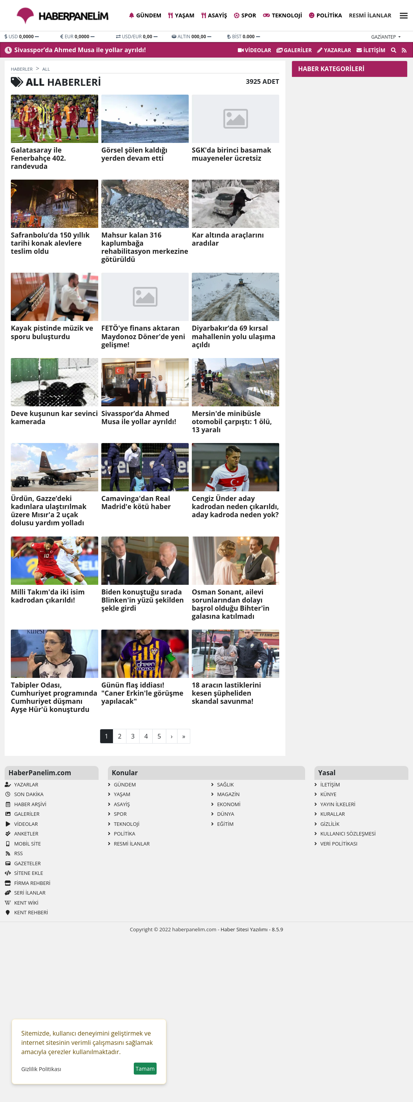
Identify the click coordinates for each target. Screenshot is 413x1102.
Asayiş (214, 15)
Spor (245, 15)
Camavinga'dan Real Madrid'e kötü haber (136, 502)
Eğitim (222, 823)
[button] (401, 14)
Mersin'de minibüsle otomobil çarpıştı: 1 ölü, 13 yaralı (232, 421)
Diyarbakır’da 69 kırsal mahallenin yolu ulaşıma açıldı (233, 336)
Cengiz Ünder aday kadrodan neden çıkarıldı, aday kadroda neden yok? (235, 506)
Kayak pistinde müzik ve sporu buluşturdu (52, 332)
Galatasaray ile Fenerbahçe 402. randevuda (38, 158)
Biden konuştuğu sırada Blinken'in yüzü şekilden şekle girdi (142, 600)
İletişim (371, 50)
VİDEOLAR (254, 50)
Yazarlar (334, 50)
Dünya (222, 813)
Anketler (21, 833)
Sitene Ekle (24, 872)
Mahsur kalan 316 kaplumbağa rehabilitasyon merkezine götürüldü (144, 247)
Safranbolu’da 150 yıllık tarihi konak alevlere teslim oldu (50, 243)
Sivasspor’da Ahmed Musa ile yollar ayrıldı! (80, 50)
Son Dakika (24, 794)
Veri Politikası (335, 843)
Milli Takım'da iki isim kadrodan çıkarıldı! (48, 596)
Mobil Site (23, 843)
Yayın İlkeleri (334, 804)
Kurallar (329, 813)
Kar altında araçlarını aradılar (228, 239)
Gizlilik (327, 823)
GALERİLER (294, 50)
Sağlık (222, 784)
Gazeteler (23, 863)
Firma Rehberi (27, 883)
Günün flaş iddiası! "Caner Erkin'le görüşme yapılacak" (142, 693)
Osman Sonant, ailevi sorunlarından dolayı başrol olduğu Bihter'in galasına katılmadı (231, 604)
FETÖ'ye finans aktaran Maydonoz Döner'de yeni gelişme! (143, 336)
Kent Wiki (21, 902)
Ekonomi (226, 804)
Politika (325, 15)
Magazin (225, 794)
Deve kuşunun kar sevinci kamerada (54, 417)
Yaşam (181, 15)
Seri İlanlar (25, 892)
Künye (325, 794)
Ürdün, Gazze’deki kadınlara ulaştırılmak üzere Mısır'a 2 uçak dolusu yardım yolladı (49, 510)
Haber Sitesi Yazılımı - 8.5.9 (251, 929)
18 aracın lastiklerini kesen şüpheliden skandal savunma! (226, 693)
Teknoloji (282, 15)
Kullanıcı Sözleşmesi (345, 833)
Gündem (145, 15)
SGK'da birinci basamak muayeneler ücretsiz (231, 154)
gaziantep (384, 37)
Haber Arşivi (25, 804)
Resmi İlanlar (370, 15)
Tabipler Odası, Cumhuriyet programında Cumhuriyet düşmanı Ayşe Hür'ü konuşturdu (54, 697)
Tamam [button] (145, 1068)
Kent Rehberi (26, 912)
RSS (14, 853)
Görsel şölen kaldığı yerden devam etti (134, 154)
